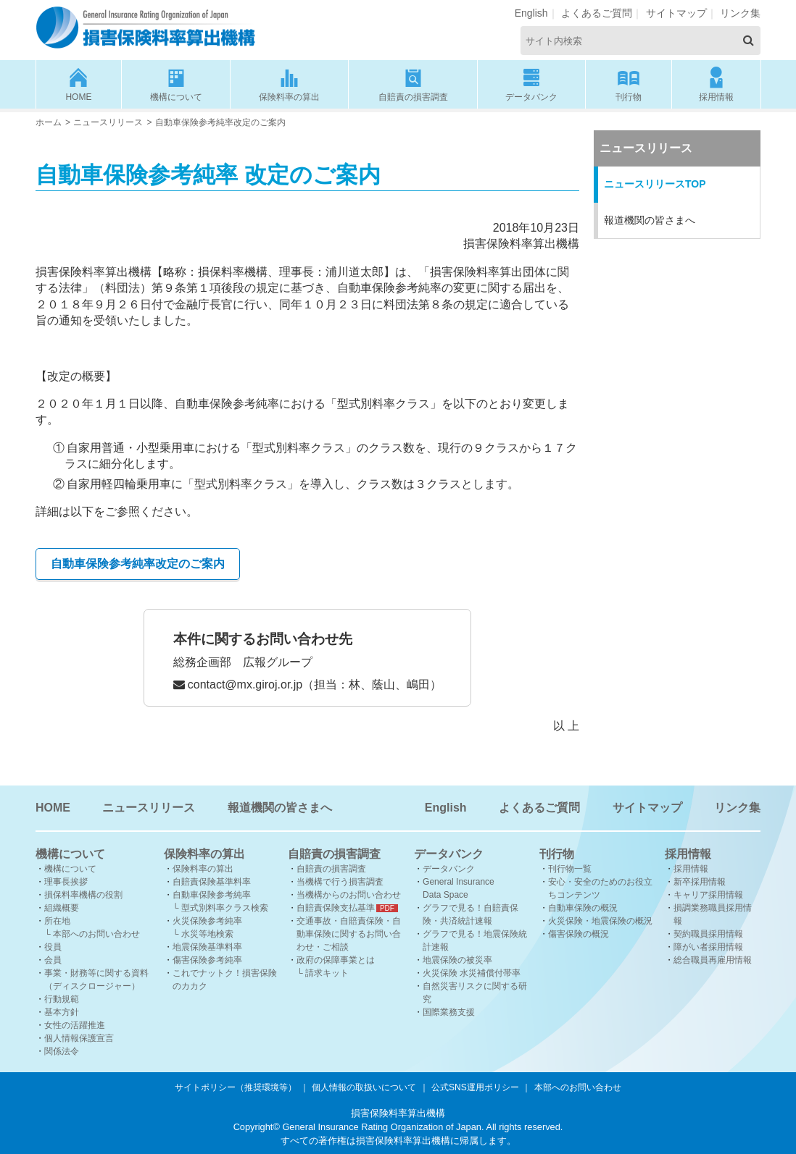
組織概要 (61, 908)
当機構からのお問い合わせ (349, 895)
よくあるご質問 (596, 13)
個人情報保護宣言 (79, 1038)
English (531, 13)
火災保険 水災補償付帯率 (472, 973)
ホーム (49, 122)
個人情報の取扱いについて (364, 1087)
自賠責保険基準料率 (212, 882)
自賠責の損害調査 (413, 83)
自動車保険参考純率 (212, 895)
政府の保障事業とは (336, 960)
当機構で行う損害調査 (340, 882)
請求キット (327, 973)
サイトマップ (676, 13)
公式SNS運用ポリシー (475, 1087)
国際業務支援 (449, 1012)
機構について (176, 83)
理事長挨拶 (66, 882)
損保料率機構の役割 (83, 895)
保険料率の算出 (289, 83)
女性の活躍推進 (74, 1025)
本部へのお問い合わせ (96, 934)
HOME (78, 83)
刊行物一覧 (570, 869)
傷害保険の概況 (578, 934)
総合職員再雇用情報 (712, 960)
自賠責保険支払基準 (336, 908)
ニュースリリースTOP (655, 184)
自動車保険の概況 (583, 908)
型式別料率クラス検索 (224, 908)
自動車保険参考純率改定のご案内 (138, 563)
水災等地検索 (207, 934)
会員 (53, 960)
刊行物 (629, 83)
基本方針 (61, 1012)
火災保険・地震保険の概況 (600, 921)
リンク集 (740, 13)
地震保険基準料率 (207, 947)
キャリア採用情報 (708, 895)
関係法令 (61, 1051)
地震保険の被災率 (457, 960)
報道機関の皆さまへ (649, 220)
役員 (53, 947)
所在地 (57, 921)
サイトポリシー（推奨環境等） (236, 1087)
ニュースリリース (108, 122)
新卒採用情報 (699, 882)
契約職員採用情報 (708, 934)
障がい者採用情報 (708, 947)
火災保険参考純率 (207, 921)
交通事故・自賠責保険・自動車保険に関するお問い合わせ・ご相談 (349, 934)
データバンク (531, 83)
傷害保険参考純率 (207, 960)
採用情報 (716, 83)
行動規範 (61, 999)
